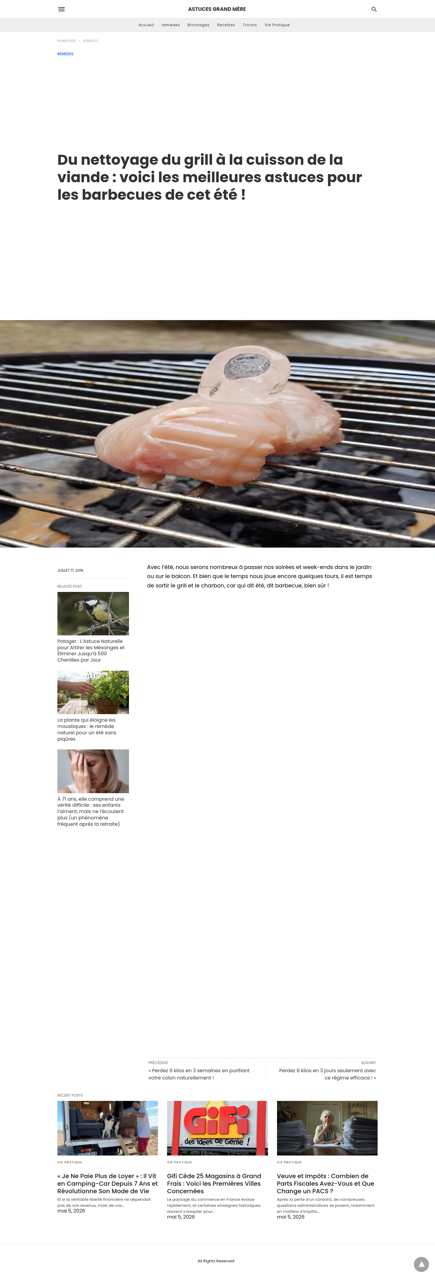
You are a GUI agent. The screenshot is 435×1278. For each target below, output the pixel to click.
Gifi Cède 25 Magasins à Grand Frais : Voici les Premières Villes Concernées (214, 1183)
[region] (217, 255)
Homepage (66, 41)
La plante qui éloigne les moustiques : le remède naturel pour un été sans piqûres (86, 729)
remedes (171, 24)
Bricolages (199, 24)
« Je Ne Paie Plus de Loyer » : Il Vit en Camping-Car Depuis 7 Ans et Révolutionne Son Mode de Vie (107, 1183)
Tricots (250, 24)
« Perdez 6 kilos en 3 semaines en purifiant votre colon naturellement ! (199, 1074)
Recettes (226, 24)
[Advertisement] (217, 101)
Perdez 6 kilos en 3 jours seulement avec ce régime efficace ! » (327, 1074)
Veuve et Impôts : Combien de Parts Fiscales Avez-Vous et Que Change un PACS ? (325, 1183)
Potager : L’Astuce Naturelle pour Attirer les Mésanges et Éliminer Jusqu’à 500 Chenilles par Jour (91, 650)
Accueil (146, 24)
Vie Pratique (277, 24)
